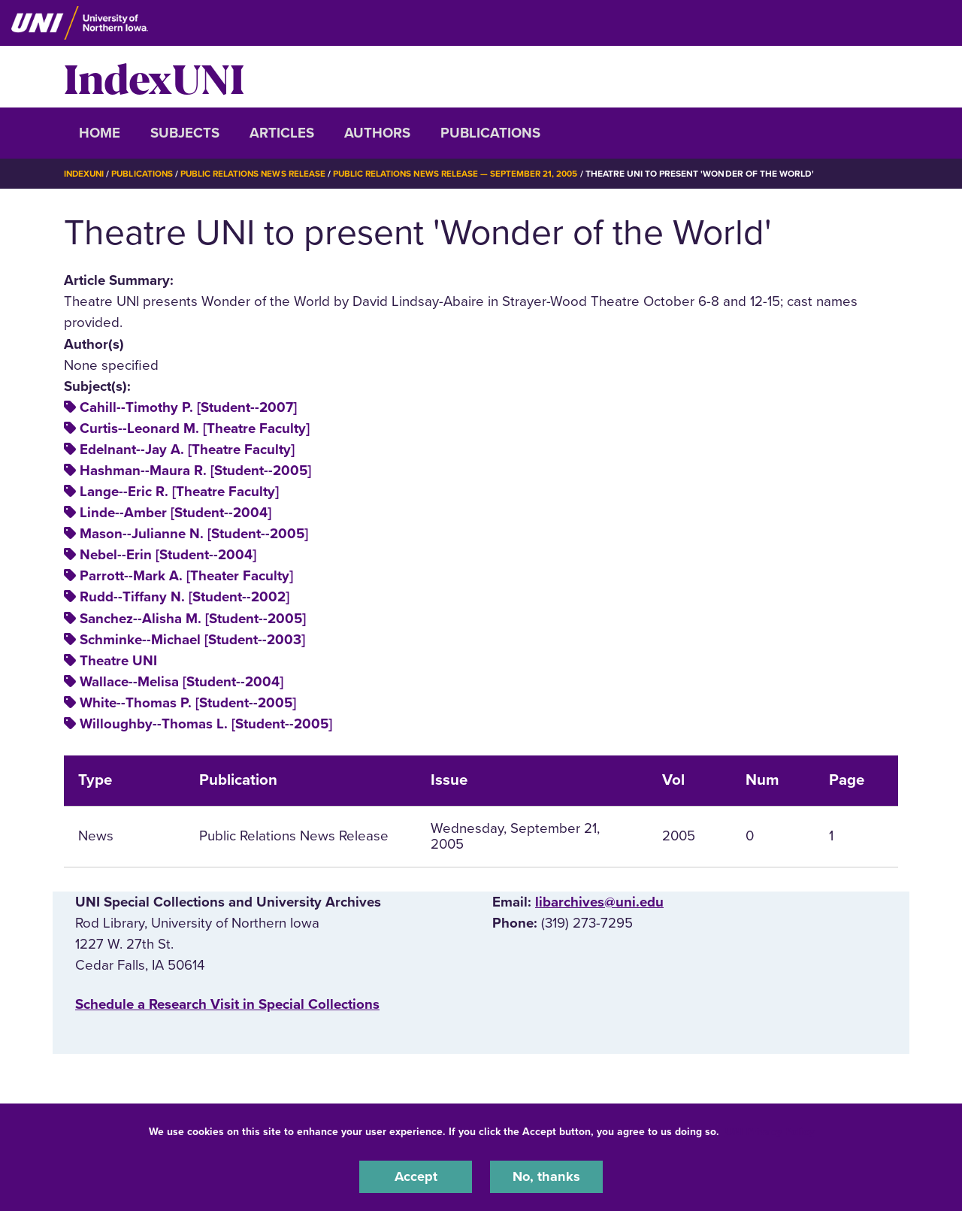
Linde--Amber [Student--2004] (175, 512)
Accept (415, 1176)
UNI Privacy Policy (769, 1131)
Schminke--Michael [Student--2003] (192, 639)
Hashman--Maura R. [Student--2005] (195, 470)
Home (99, 133)
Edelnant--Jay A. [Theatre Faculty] (187, 449)
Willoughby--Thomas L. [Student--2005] (206, 724)
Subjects (184, 133)
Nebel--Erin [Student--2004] (168, 554)
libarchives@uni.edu (599, 901)
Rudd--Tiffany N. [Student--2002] (184, 597)
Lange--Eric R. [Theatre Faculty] (179, 491)
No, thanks (546, 1176)
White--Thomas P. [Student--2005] (188, 703)
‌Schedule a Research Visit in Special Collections (227, 1004)
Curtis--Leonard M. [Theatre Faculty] (195, 428)
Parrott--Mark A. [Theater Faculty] (186, 576)
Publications (490, 133)
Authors (377, 133)
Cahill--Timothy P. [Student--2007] (188, 407)
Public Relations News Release (259, 173)
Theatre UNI (118, 660)
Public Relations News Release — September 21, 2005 (466, 173)
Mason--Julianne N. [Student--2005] (194, 533)
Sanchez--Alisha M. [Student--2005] (193, 618)
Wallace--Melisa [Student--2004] (181, 682)
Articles (282, 133)
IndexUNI (154, 76)
